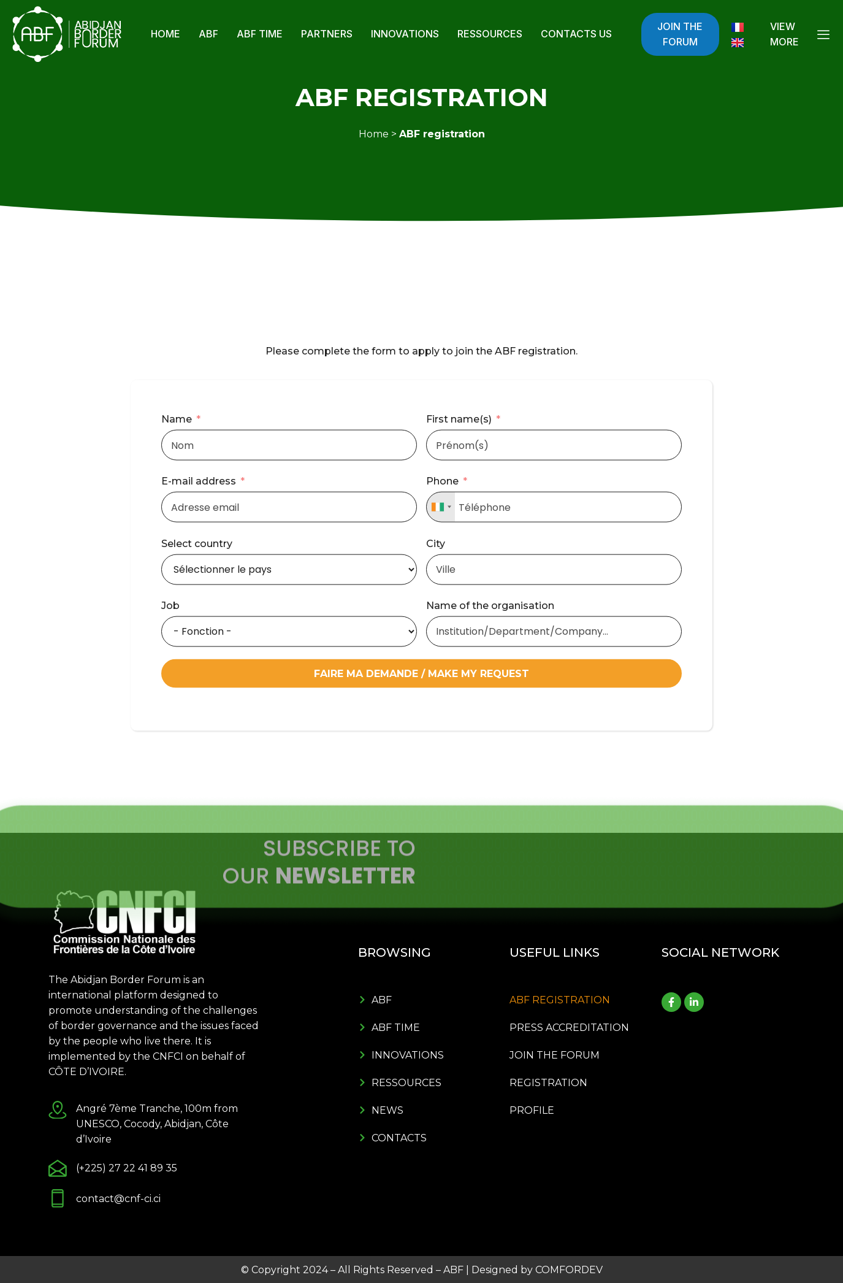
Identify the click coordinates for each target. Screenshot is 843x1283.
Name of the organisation (490, 732)
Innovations (405, 34)
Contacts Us (576, 34)
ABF (208, 34)
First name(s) (459, 546)
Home (165, 34)
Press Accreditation (569, 1027)
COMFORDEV (569, 1270)
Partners (327, 34)
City (435, 670)
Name (176, 546)
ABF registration (559, 1000)
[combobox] (441, 634)
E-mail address (198, 609)
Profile (531, 1110)
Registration (548, 1083)
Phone (442, 609)
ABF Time (260, 34)
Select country (196, 670)
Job (170, 732)
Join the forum (554, 1055)
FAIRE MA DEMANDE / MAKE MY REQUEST (421, 800)
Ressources (489, 34)
